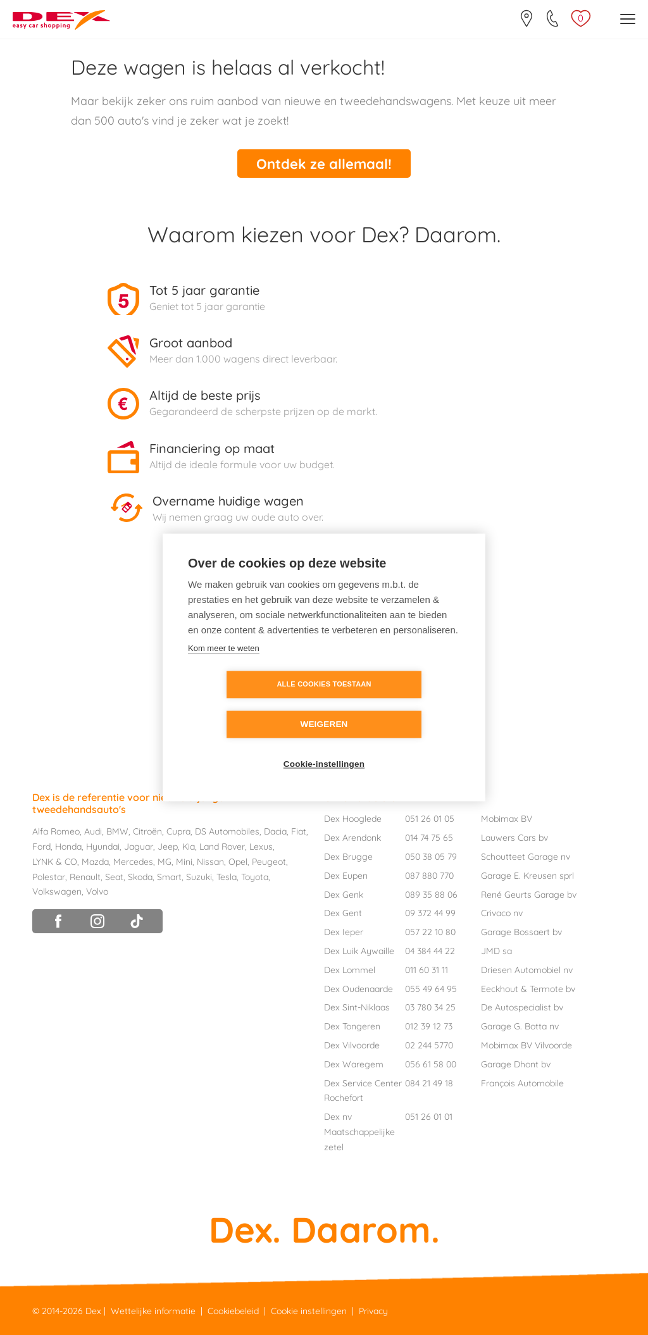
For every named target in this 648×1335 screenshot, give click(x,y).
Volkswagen (57, 889)
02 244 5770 (429, 1042)
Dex (93, 1307)
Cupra (178, 829)
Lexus (261, 843)
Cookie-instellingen (324, 745)
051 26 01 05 (429, 816)
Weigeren (396, 705)
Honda (68, 843)
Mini (184, 858)
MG (164, 858)
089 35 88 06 (431, 891)
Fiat (298, 829)
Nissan (210, 858)
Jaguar (138, 843)
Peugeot (269, 858)
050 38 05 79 (431, 853)
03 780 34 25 (430, 1004)
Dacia (275, 829)
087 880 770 (429, 872)
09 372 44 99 (430, 910)
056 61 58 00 (430, 1061)
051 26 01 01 (428, 1113)
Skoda (140, 873)
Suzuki (199, 873)
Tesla (226, 873)
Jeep (168, 843)
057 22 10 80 (430, 928)
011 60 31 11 (426, 966)
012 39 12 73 (428, 1023)
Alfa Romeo (56, 829)
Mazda (95, 858)
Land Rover (222, 843)
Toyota (254, 873)
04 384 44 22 (430, 947)
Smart (169, 873)
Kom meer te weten (223, 668)
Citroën (147, 829)
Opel (237, 858)
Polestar (48, 873)
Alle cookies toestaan (251, 705)
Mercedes (133, 858)
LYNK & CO (54, 858)
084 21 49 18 (429, 1080)
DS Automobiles (227, 829)
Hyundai (103, 843)
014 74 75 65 (429, 834)
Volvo (97, 889)
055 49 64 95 (431, 985)
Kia (188, 843)
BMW (117, 829)
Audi (93, 829)
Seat (114, 873)
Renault (85, 873)
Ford (41, 843)
